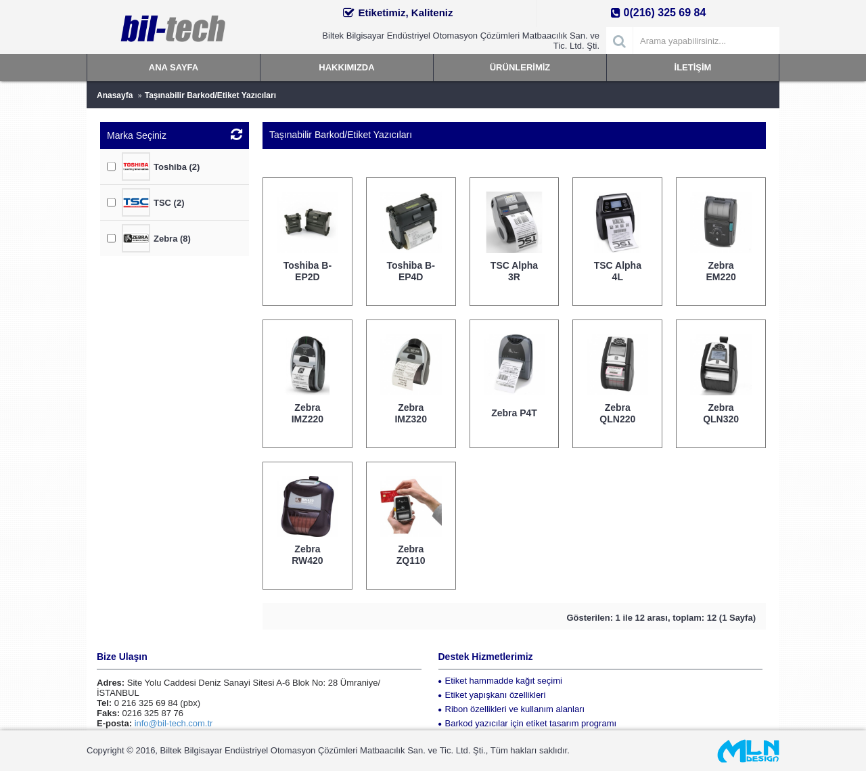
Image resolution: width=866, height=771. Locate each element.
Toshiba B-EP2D (307, 271)
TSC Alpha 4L (617, 271)
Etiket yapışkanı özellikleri (492, 695)
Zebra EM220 (720, 271)
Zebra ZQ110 (411, 555)
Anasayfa (115, 95)
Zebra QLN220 (617, 413)
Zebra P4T (514, 412)
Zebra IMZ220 (307, 413)
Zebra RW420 (307, 555)
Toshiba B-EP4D (411, 271)
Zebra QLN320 (721, 413)
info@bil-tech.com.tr (174, 723)
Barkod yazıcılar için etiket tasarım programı (527, 723)
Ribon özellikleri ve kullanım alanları (511, 709)
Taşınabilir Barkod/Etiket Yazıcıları (210, 95)
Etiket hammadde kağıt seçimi (500, 681)
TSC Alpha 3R (514, 271)
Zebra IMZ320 (410, 413)
